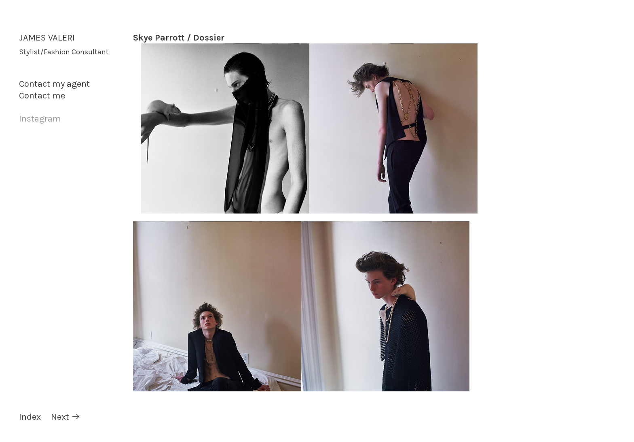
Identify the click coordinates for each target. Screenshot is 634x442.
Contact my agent (54, 84)
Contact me (42, 95)
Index (30, 417)
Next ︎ (65, 417)
